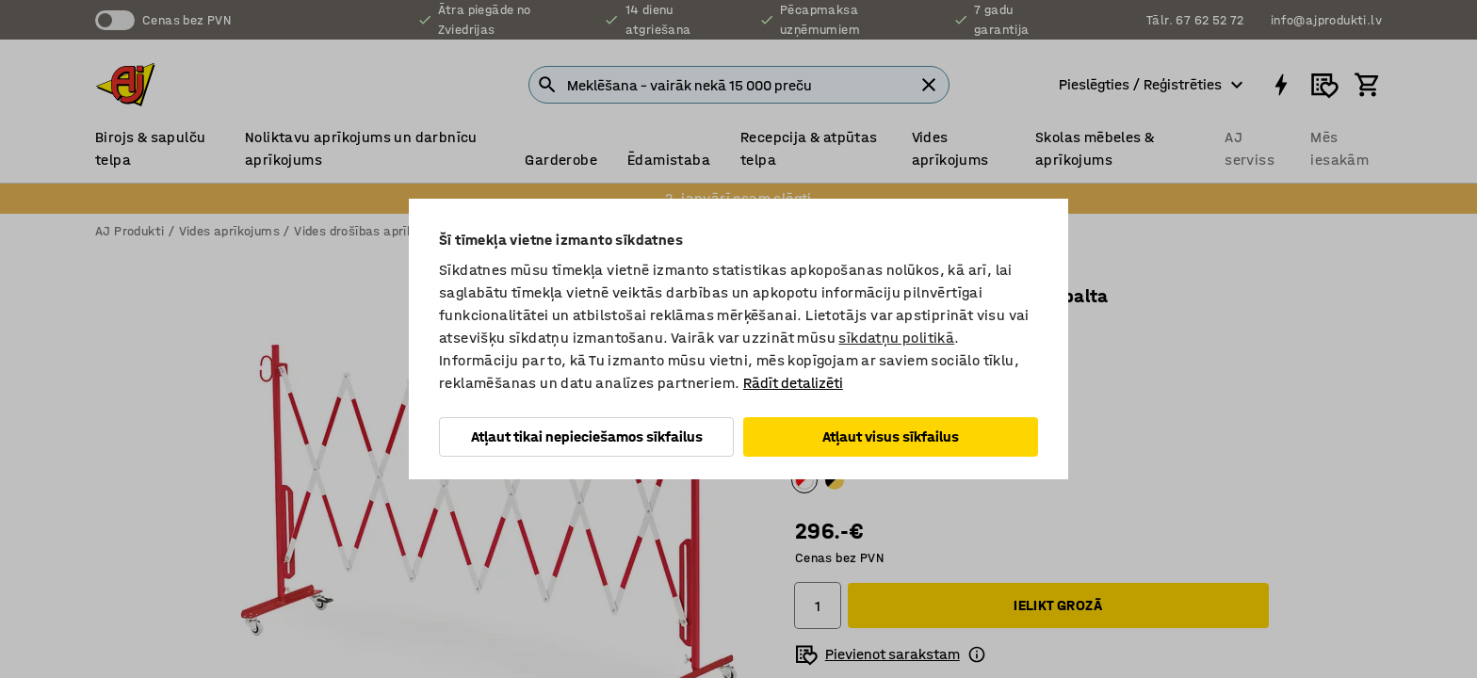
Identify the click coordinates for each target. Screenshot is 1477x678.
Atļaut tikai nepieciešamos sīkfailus (587, 436)
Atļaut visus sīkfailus (890, 436)
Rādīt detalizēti (793, 383)
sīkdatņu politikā (896, 338)
